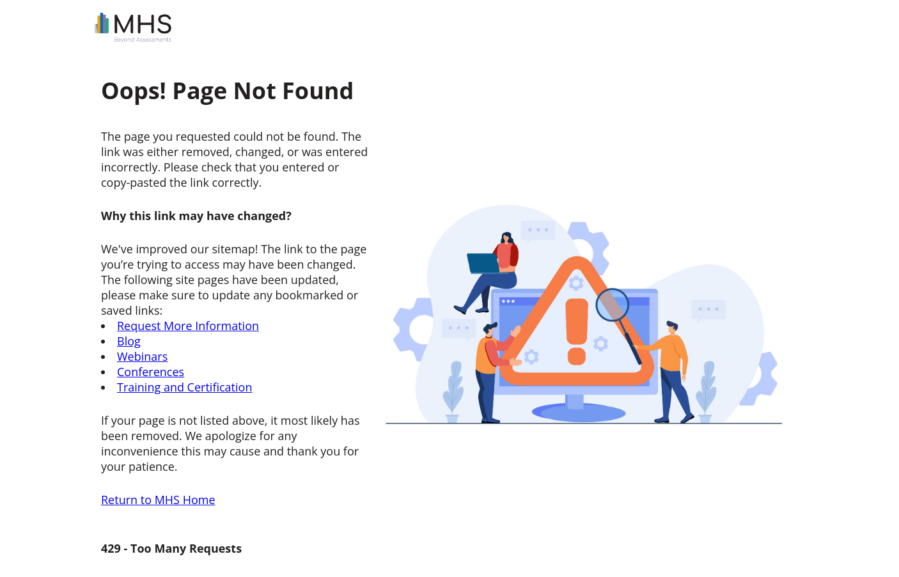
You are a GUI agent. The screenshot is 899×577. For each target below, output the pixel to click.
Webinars (142, 356)
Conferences (150, 371)
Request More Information (188, 325)
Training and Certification (184, 387)
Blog (129, 341)
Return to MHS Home (158, 499)
